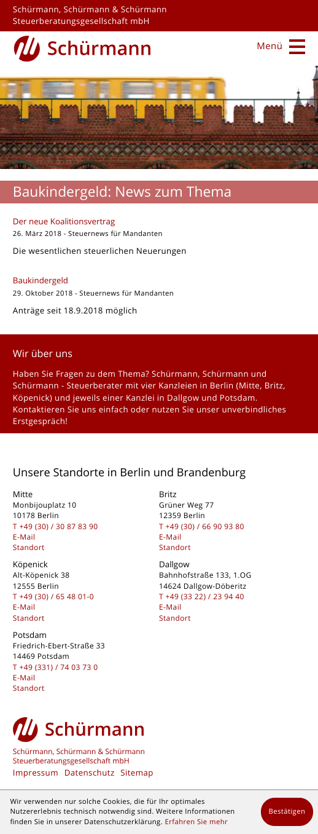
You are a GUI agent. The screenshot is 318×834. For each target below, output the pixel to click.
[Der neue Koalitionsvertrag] (159, 239)
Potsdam (237, 397)
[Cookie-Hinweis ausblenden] (287, 812)
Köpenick (31, 397)
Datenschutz (89, 772)
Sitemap (136, 772)
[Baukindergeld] (159, 298)
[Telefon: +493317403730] (58, 667)
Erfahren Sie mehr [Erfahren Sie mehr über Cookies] (196, 822)
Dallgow (183, 397)
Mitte (249, 385)
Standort (29, 547)
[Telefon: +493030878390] (58, 526)
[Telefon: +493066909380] (205, 526)
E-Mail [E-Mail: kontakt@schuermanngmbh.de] (24, 537)
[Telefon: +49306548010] (56, 596)
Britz (274, 385)
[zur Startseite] (82, 47)
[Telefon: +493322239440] (205, 596)
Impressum (35, 772)
